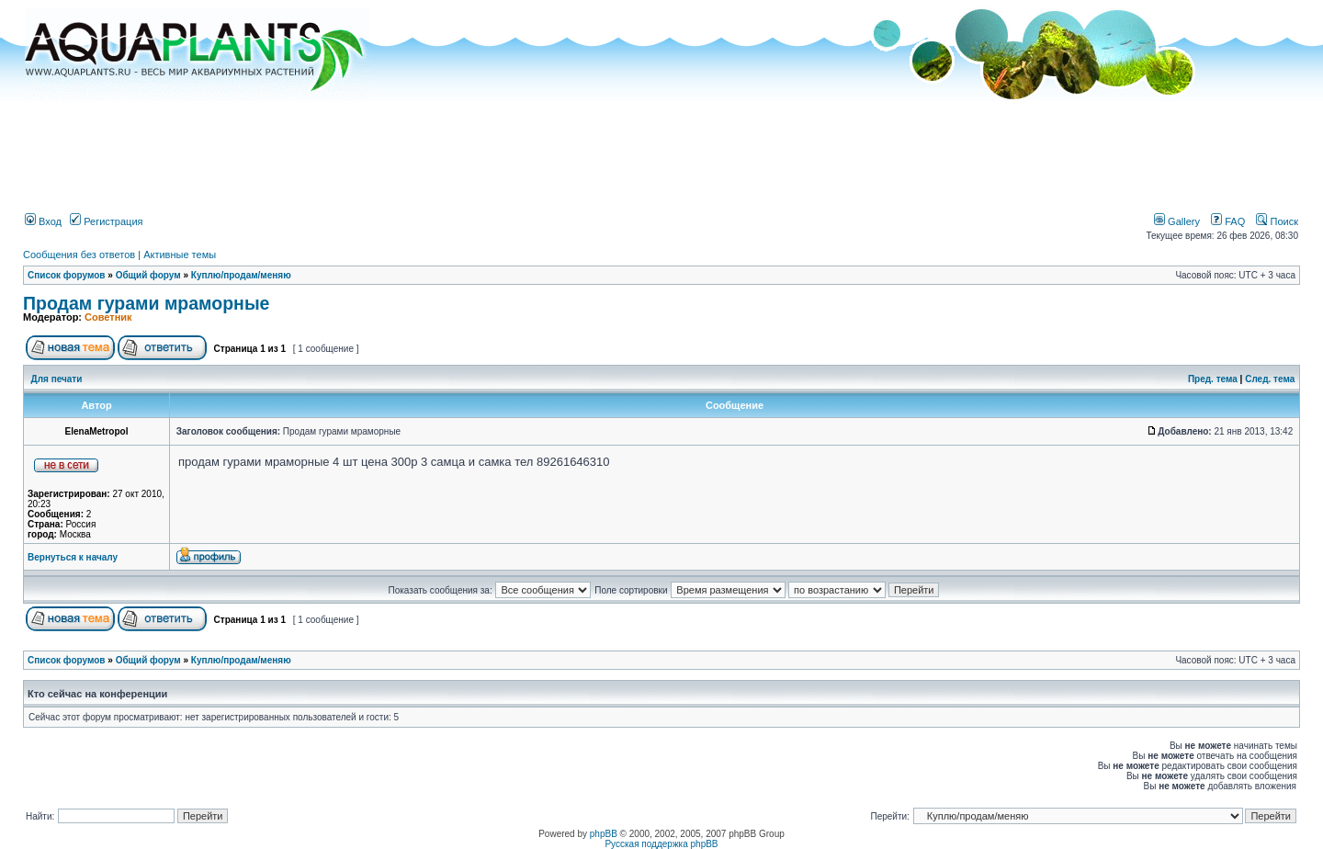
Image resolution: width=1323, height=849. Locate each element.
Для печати (57, 379)
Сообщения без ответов (79, 254)
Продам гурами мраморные (146, 303)
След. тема (1270, 379)
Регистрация (106, 221)
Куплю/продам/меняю (241, 275)
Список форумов (67, 275)
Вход (43, 221)
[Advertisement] (661, 149)
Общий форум (148, 275)
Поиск (1277, 221)
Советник (108, 317)
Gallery (1177, 221)
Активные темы (179, 254)
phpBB (603, 834)
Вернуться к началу (73, 557)
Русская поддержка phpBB (661, 844)
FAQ (1228, 221)
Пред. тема (1213, 379)
